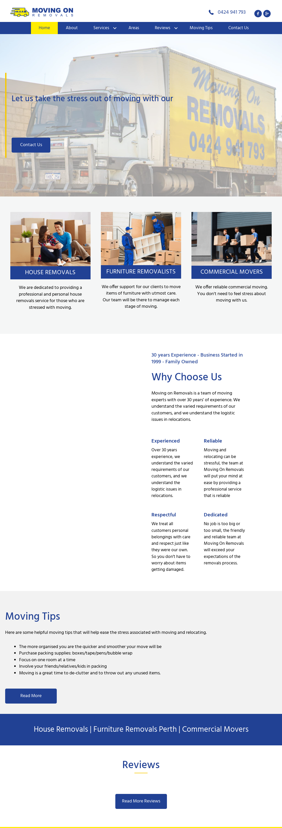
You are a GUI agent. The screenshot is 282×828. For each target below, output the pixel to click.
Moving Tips (201, 28)
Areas (133, 28)
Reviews (162, 28)
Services (101, 28)
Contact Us (238, 28)
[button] (258, 13)
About (72, 28)
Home (44, 28)
